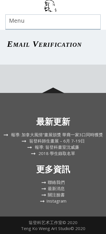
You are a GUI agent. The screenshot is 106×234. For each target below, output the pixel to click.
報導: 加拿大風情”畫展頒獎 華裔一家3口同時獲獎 (57, 134)
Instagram (56, 201)
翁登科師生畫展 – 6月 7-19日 (57, 141)
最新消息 (56, 188)
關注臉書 (56, 194)
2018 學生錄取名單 (56, 153)
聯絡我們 (56, 182)
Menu (17, 20)
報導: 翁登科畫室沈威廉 (57, 147)
